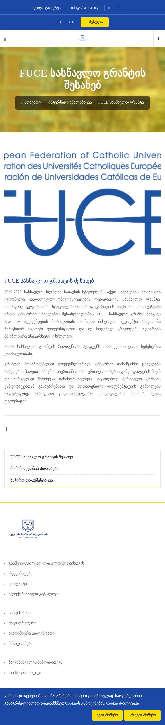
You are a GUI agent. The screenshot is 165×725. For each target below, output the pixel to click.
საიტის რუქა (20, 613)
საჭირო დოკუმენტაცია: (32, 480)
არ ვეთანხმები (142, 715)
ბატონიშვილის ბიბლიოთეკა (35, 662)
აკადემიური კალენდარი (32, 633)
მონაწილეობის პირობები (34, 468)
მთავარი (31, 102)
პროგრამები (20, 643)
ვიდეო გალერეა (46, 8)
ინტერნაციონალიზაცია (70, 102)
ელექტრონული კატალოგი (34, 594)
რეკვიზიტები (20, 573)
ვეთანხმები (107, 715)
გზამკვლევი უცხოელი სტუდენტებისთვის (46, 563)
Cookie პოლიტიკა (25, 672)
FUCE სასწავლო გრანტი (121, 102)
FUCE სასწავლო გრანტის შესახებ (41, 457)
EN (58, 22)
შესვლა (94, 22)
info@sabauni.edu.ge (84, 8)
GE (71, 22)
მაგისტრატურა (22, 623)
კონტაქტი (18, 584)
